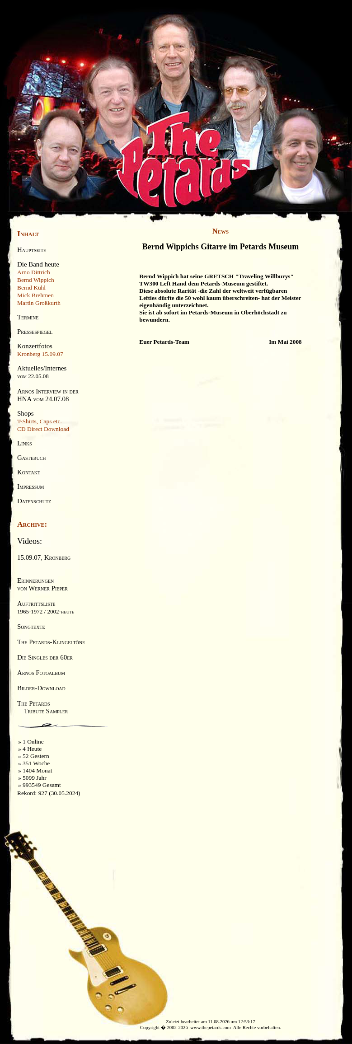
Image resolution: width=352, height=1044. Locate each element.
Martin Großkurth (39, 303)
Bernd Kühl (31, 287)
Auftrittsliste (45, 607)
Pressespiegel (34, 331)
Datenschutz (34, 501)
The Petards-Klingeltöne (51, 642)
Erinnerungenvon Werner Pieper (42, 584)
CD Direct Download (43, 429)
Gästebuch (31, 457)
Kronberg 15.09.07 (40, 354)
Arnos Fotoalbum (41, 672)
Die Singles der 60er (45, 657)
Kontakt (28, 472)
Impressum (30, 486)
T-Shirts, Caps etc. (39, 421)
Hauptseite (31, 249)
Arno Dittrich (33, 272)
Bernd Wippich (35, 279)
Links (24, 443)
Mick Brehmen (35, 295)
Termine (27, 317)
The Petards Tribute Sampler (42, 707)
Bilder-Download (41, 688)
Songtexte (31, 626)
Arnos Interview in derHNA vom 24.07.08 (48, 395)
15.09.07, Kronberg (43, 557)
